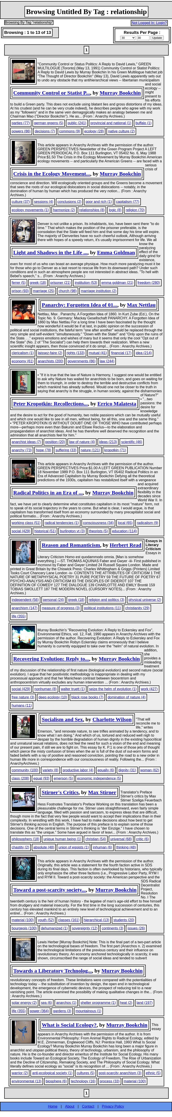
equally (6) (106, 770)
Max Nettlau (141, 305)
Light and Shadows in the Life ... (50, 252)
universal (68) (121, 839)
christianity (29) (137, 608)
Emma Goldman (116, 252)
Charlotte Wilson (112, 719)
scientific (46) (131, 442)
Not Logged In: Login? (149, 23)
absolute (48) (43, 847)
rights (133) (76, 353)
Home (52, 1106)
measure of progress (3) (61, 608)
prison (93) (20, 291)
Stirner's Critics (60, 792)
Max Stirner (102, 792)
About (69, 1106)
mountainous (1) (88, 1011)
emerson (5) (63, 778)
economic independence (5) (99, 778)
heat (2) (126, 1003)
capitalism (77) (127, 202)
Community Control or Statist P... (51, 93)
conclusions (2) (69, 202)
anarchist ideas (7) (26, 442)
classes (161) (68, 920)
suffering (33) (65, 450)
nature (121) (90, 450)
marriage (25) (43, 291)
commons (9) (69, 131)
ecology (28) (94, 131)
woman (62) (149, 770)
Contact (88, 1106)
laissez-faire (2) (50, 353)
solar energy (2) (24, 1003)
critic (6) (142, 839)
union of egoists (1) (73, 847)
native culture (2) (121, 131)
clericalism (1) (23, 353)
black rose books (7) (87, 697)
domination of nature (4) (126, 697)
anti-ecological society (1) (52, 1073)
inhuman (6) (102, 847)
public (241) (77, 123)
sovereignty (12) (85, 928)
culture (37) (21, 202)
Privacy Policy (113, 1106)
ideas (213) (108, 442)
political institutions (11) (102, 608)
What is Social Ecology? (69, 1025)
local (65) (125, 523)
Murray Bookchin (120, 93)
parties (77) (21, 123)
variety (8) (50, 770)
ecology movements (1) (30, 210)
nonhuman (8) (45, 689)
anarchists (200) (50, 361)
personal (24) (53, 600)
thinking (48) (126, 847)
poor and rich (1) (99, 202)
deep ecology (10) (53, 697)
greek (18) (38, 283)
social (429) (21, 531)
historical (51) (45, 531)
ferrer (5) (19, 283)
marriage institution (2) (98, 291)
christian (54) (95, 839)
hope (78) (43, 450)
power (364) (39, 1011)
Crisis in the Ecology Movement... (51, 174)
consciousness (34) (98, 523)
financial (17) (121, 353)
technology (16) (83, 1081)
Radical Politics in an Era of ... (48, 493)
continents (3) (112, 928)
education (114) (124, 531)
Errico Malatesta (116, 404)
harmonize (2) (64, 210)
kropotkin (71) (115, 450)
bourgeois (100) (24, 928)
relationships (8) (92, 210)
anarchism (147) (25, 608)
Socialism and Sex (62, 719)
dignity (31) (127, 770)
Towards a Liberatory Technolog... (52, 971)
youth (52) (46, 920)
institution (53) (86, 283)
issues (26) (136, 928)
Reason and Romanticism (71, 545)
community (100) (25, 770)
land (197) (145, 1003)
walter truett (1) (73, 689)
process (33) (110, 1081)
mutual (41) (98, 353)
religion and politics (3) (106, 600)
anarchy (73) (22, 450)
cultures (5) (85, 1073)
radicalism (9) (147, 523)
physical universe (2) (145, 600)
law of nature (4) (82, 442)
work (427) (149, 689)
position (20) (55, 442)
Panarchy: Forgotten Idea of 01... (79, 305)
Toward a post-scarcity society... (49, 890)
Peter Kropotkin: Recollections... (50, 404)
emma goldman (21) (117, 283)
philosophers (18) (25, 839)
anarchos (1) (66, 1003)
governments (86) (81, 361)
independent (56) (25, 600)
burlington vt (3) (72, 531)
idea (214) (144, 353)
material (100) (23, 920)
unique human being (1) (62, 839)
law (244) (107, 361)
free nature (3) (23, 697)
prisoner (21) (60, 283)
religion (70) (135, 210)
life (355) (19, 616)
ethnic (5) (153, 1073)
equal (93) (41, 778)
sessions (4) (43, 202)
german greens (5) (48, 123)
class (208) (20, 778)
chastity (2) (20, 847)
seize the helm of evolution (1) (113, 689)
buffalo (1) (143, 123)
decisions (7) (45, 131)
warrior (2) (20, 1073)
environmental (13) (26, 1081)
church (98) (68, 291)
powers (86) (21, 131)
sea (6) (46, 1003)
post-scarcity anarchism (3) (120, 1073)
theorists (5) (98, 531)
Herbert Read (125, 545)
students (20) (123, 920)
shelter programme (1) (98, 1003)
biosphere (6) (56, 1081)
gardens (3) (62, 1011)
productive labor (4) (78, 770)
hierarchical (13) (96, 920)
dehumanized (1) (54, 928)
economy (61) (23, 361)
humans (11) (22, 705)
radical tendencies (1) (62, 523)
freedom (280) (148, 283)
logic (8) (115, 210)
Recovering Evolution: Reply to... (51, 659)
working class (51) (26, 523)
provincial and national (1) (110, 123)
